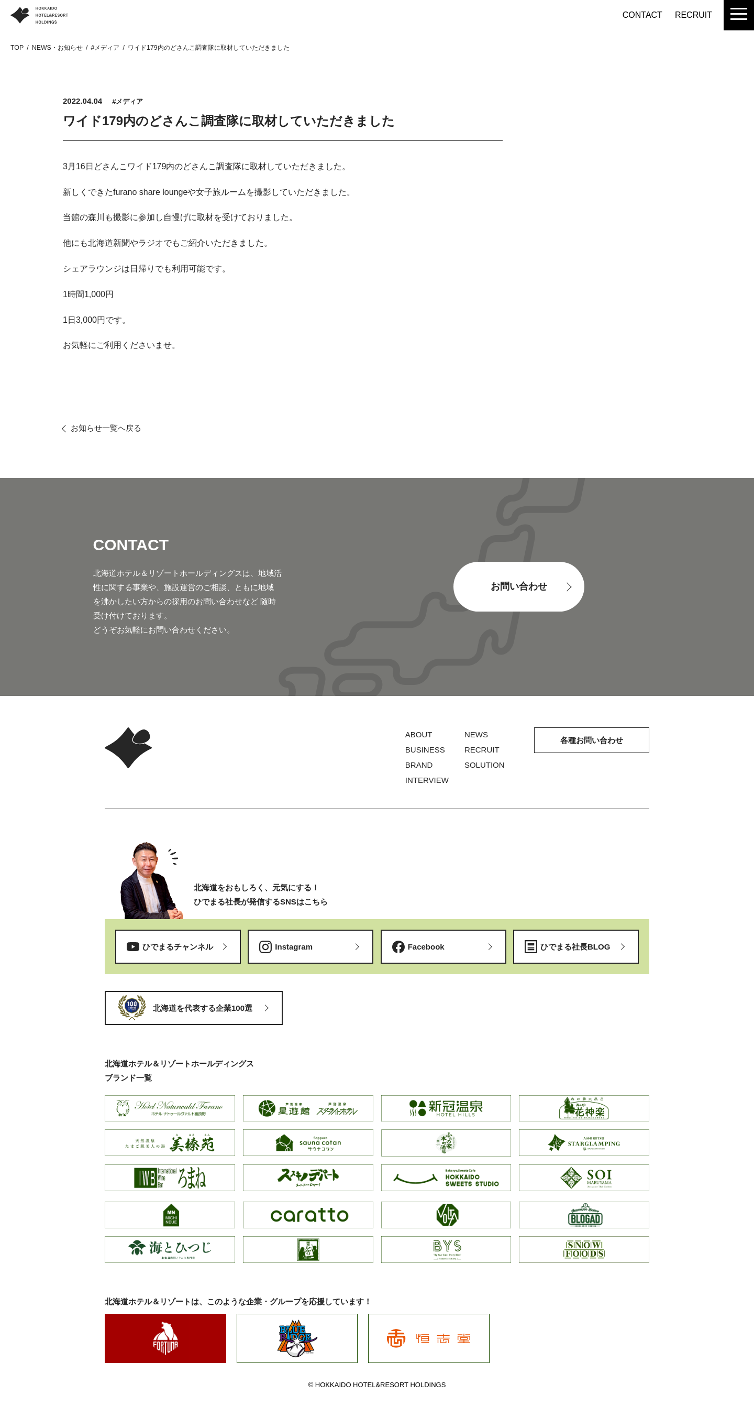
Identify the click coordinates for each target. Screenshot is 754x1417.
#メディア (127, 101)
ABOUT (419, 734)
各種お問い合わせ (591, 740)
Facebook (426, 946)
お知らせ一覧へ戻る (106, 427)
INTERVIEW (427, 780)
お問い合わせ (519, 586)
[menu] (739, 15)
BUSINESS (425, 749)
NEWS (476, 734)
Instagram (294, 946)
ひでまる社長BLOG (575, 946)
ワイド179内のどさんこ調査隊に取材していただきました (229, 121)
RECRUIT (693, 14)
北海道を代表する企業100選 (202, 1008)
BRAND (419, 764)
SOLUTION (484, 764)
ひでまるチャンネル (177, 946)
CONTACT (642, 14)
